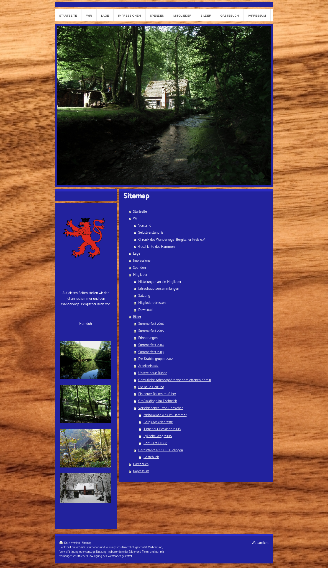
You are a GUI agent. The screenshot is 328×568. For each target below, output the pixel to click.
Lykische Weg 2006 (158, 436)
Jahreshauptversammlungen (158, 289)
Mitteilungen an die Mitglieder (159, 282)
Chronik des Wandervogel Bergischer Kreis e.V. (171, 240)
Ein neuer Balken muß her (157, 394)
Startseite (140, 211)
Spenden (139, 268)
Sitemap (87, 543)
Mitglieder (140, 275)
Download (145, 310)
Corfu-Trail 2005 (155, 443)
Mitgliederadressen (152, 303)
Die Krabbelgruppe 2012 (155, 359)
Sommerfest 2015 (151, 331)
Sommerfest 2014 (151, 345)
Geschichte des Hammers (156, 247)
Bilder (137, 317)
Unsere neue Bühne (152, 373)
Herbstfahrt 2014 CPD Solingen (160, 450)
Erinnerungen (148, 338)
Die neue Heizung (151, 387)
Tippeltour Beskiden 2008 (162, 429)
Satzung (144, 296)
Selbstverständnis (150, 232)
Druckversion (70, 543)
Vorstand (144, 225)
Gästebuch (151, 457)
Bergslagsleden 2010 (158, 422)
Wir (135, 218)
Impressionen (142, 260)
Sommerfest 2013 (151, 352)
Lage (136, 253)
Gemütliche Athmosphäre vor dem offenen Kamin (174, 380)
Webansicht (260, 543)
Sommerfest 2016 (151, 324)
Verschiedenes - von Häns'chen (160, 408)
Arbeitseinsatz (148, 366)
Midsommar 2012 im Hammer (165, 415)
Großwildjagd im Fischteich (157, 401)
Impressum (141, 471)
